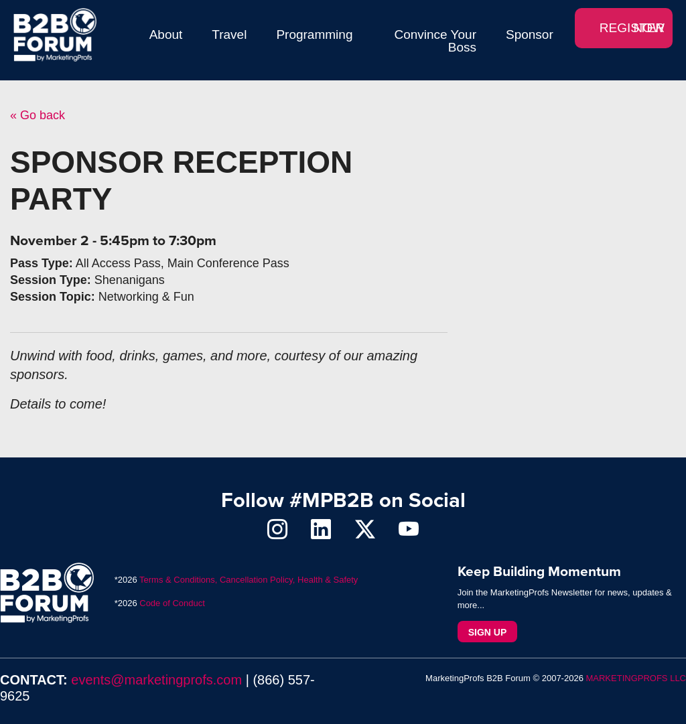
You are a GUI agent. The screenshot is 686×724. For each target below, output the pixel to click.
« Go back (37, 115)
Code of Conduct (172, 603)
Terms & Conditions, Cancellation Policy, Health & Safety (248, 580)
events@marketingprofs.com (156, 679)
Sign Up (487, 632)
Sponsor (529, 34)
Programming (314, 34)
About (166, 34)
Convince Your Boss (435, 40)
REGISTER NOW (632, 28)
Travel (229, 34)
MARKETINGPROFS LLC (636, 678)
